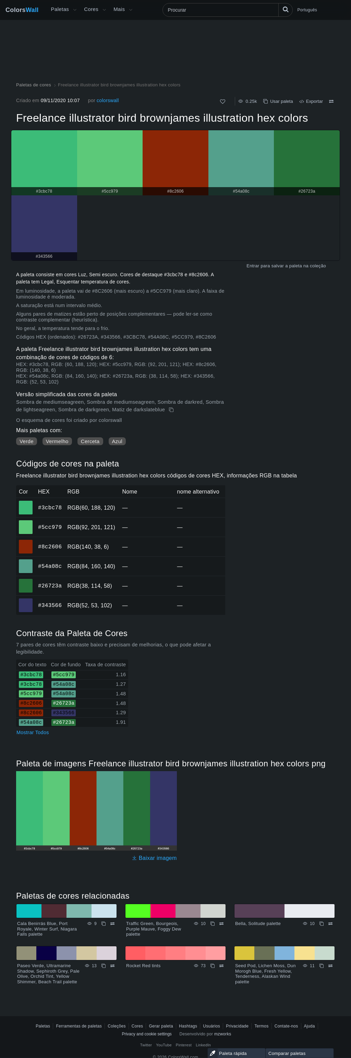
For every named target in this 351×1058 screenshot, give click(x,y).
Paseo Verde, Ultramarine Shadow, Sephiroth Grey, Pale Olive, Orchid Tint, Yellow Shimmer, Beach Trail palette (48, 973)
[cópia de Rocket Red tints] (212, 966)
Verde (27, 441)
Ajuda (309, 1026)
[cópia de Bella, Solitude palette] (321, 924)
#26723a (50, 585)
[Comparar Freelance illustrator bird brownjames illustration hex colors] (331, 101)
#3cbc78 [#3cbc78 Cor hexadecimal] (26, 503)
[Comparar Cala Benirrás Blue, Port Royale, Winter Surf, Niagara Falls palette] (112, 924)
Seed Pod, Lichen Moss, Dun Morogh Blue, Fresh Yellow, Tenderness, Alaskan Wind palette (265, 973)
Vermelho (57, 441)
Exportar (311, 101)
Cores (91, 9)
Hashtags (188, 1026)
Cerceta (90, 441)
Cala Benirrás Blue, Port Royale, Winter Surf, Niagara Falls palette (47, 929)
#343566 (50, 605)
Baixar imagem (154, 858)
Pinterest (184, 1045)
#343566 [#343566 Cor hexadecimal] (26, 600)
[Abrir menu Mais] (75, 10)
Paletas (60, 9)
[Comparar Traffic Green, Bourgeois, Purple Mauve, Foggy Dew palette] (221, 924)
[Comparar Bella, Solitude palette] (330, 924)
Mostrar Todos (32, 732)
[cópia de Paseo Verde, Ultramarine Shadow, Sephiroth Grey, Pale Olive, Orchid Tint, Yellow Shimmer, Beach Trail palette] (103, 966)
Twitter (146, 1045)
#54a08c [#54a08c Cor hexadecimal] (26, 561)
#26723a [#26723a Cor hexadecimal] (26, 581)
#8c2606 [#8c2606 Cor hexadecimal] (26, 542)
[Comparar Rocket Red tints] (221, 966)
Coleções (117, 1026)
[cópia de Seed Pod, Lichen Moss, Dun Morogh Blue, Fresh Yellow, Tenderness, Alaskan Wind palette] (321, 966)
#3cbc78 (50, 507)
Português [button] (307, 10)
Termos (261, 1026)
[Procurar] (227, 10)
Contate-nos (286, 1026)
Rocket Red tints (143, 965)
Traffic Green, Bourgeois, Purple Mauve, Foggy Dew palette (153, 929)
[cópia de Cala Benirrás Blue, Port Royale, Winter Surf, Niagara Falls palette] (103, 924)
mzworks (222, 1034)
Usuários (211, 1026)
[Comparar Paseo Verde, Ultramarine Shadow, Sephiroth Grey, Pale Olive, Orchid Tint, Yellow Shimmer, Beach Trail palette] (112, 966)
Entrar (252, 265)
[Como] (223, 101)
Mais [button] (119, 9)
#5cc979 (50, 527)
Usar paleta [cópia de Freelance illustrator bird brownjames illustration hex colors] (278, 101)
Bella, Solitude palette (258, 923)
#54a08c (50, 566)
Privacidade (237, 1026)
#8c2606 (50, 546)
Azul (117, 441)
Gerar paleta (161, 1026)
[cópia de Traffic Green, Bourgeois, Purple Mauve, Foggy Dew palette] (212, 924)
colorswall (108, 100)
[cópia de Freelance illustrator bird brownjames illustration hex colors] (172, 410)
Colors (22, 10)
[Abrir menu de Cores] (104, 10)
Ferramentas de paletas (79, 1026)
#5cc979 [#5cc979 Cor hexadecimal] (26, 522)
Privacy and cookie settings (146, 1034)
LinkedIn (203, 1045)
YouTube (163, 1045)
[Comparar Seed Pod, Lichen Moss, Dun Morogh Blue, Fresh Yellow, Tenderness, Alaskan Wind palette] (330, 966)
